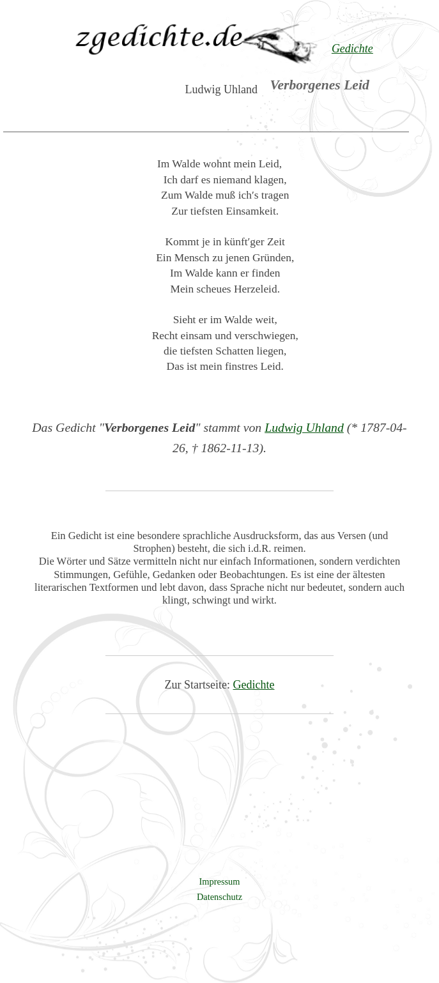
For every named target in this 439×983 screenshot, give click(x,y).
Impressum (219, 881)
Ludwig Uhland (304, 427)
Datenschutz (219, 897)
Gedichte (254, 684)
